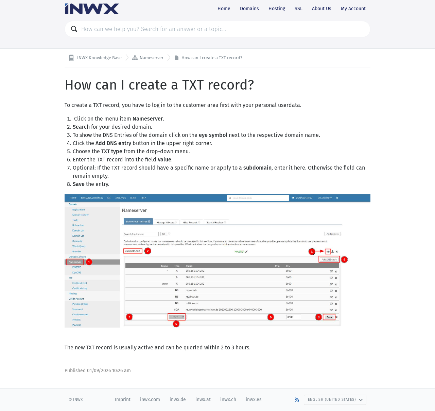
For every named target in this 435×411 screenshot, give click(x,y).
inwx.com (150, 399)
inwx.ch (228, 399)
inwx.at (203, 399)
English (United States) (335, 399)
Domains (249, 9)
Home (224, 9)
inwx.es (254, 399)
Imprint (122, 399)
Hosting (276, 9)
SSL (298, 9)
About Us (321, 9)
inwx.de (178, 399)
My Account (353, 9)
